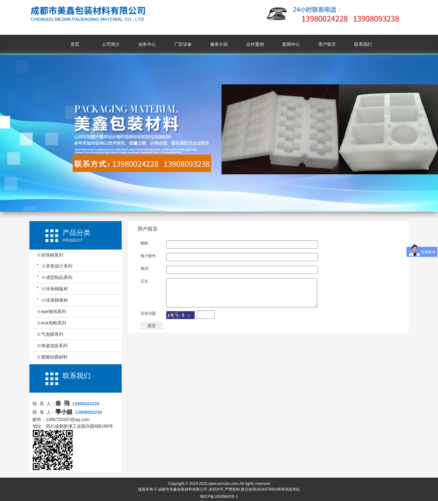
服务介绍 (219, 44)
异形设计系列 (59, 266)
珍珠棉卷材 (57, 300)
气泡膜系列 (52, 334)
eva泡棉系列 (53, 322)
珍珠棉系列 (52, 254)
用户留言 (327, 44)
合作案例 (255, 44)
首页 (74, 44)
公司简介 (111, 44)
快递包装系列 (54, 345)
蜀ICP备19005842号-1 (219, 496)
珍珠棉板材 (57, 288)
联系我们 (363, 44)
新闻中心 (291, 44)
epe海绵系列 (53, 311)
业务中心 (147, 44)
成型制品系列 (59, 277)
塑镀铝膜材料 (54, 356)
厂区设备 (183, 44)
